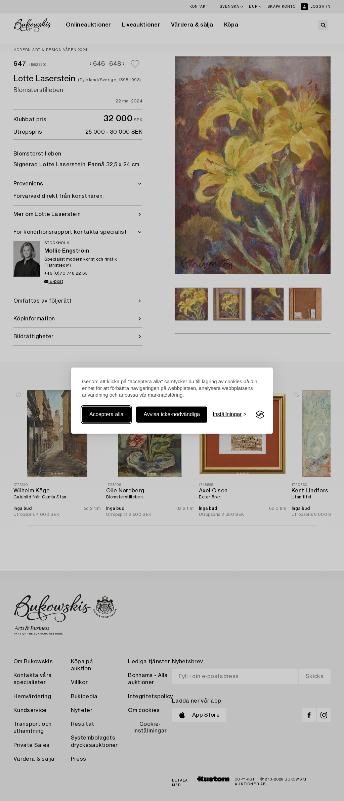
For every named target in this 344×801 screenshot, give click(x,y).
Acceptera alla (106, 414)
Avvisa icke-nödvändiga (171, 414)
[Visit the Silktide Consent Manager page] (260, 415)
